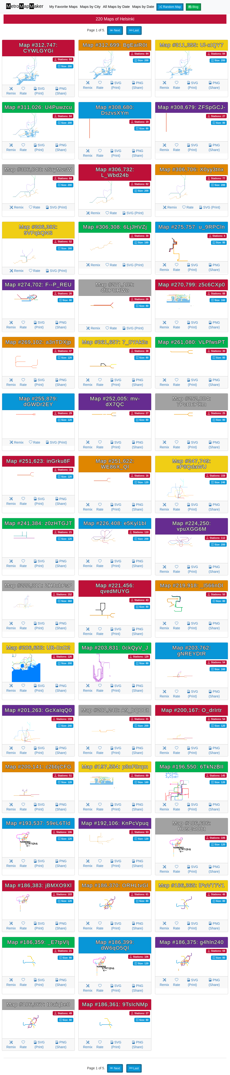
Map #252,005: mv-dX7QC (115, 401)
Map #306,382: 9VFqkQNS (38, 230)
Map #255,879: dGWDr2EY (38, 401)
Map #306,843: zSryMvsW (38, 169)
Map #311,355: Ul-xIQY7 (192, 45)
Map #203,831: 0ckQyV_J (115, 648)
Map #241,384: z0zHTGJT (38, 523)
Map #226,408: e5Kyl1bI (115, 523)
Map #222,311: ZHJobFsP (38, 585)
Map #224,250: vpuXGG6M (191, 526)
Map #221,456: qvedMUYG (115, 588)
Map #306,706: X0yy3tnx (192, 169)
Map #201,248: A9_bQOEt (115, 710)
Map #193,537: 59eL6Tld (38, 823)
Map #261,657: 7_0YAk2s (115, 342)
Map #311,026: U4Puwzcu (38, 107)
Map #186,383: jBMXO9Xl (38, 885)
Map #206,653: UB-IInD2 (38, 648)
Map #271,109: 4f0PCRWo (115, 287)
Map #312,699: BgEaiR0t (115, 45)
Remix (11, 91)
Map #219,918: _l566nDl (191, 585)
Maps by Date (143, 7)
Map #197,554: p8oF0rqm (115, 767)
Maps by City (90, 7)
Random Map (170, 7)
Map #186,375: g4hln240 (192, 942)
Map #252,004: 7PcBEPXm (191, 401)
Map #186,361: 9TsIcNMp (115, 1004)
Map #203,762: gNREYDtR (191, 650)
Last (134, 30)
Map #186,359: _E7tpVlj (38, 942)
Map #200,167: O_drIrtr (191, 710)
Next (115, 30)
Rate (23, 91)
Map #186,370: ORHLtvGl (115, 885)
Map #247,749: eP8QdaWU (191, 464)
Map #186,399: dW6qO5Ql (115, 945)
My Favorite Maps (63, 7)
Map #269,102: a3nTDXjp (38, 342)
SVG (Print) (39, 91)
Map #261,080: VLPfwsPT (191, 342)
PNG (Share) (60, 91)
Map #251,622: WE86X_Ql (115, 464)
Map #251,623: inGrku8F (38, 461)
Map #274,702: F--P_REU (38, 285)
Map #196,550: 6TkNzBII (192, 767)
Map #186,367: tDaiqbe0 (38, 1004)
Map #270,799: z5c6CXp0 (191, 285)
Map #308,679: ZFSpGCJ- (191, 107)
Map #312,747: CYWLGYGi (38, 48)
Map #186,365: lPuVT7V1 (192, 885)
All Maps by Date (116, 7)
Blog (193, 7)
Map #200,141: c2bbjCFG (38, 767)
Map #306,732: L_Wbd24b (115, 172)
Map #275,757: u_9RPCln (191, 227)
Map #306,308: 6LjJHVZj (115, 227)
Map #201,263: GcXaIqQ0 (38, 710)
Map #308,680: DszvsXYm (115, 110)
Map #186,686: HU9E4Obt (191, 826)
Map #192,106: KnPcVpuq (115, 823)
